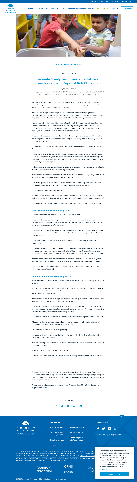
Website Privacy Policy (105, 435)
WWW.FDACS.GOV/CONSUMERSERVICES (94, 456)
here (47, 388)
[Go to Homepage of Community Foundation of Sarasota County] (11, 8)
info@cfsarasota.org (77, 440)
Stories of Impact (49, 92)
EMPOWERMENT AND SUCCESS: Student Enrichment (80, 94)
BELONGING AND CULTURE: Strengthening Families (74, 92)
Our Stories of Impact (68, 64)
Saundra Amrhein (69, 89)
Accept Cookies (114, 474)
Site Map (117, 435)
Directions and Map (57, 440)
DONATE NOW (127, 8)
